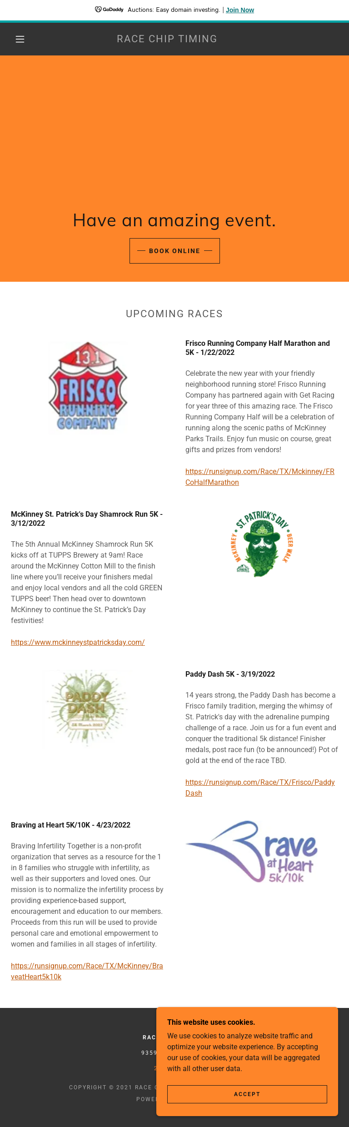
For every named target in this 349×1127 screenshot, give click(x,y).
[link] (167, 39)
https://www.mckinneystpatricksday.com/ (78, 642)
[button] (20, 39)
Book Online (174, 250)
